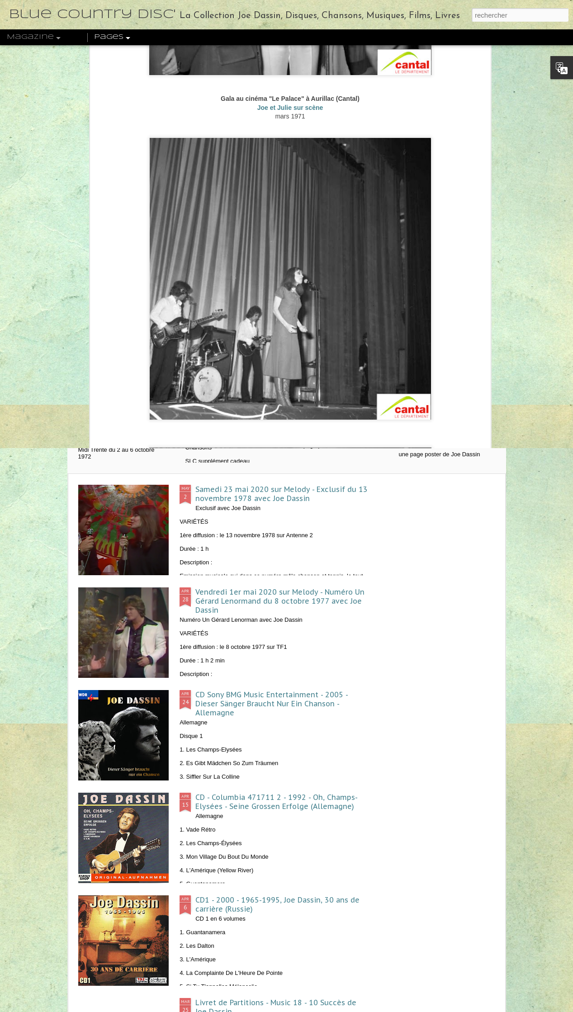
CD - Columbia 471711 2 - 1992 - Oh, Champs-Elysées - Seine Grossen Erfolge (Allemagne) (276, 802)
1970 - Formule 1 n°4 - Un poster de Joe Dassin (447, 421)
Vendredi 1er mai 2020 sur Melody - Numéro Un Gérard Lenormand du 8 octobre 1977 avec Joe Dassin (280, 601)
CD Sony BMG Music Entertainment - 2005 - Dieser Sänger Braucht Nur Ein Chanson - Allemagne (271, 703)
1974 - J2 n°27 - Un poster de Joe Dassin (344, 417)
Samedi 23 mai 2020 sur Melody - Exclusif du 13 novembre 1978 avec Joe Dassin (281, 494)
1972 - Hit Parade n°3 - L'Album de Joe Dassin (236, 421)
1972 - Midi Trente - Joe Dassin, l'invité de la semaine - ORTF (129, 426)
